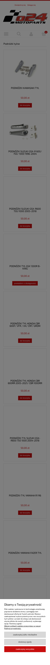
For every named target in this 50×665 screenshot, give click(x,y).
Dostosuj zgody (25, 642)
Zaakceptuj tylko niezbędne (25, 634)
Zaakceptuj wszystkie (25, 649)
